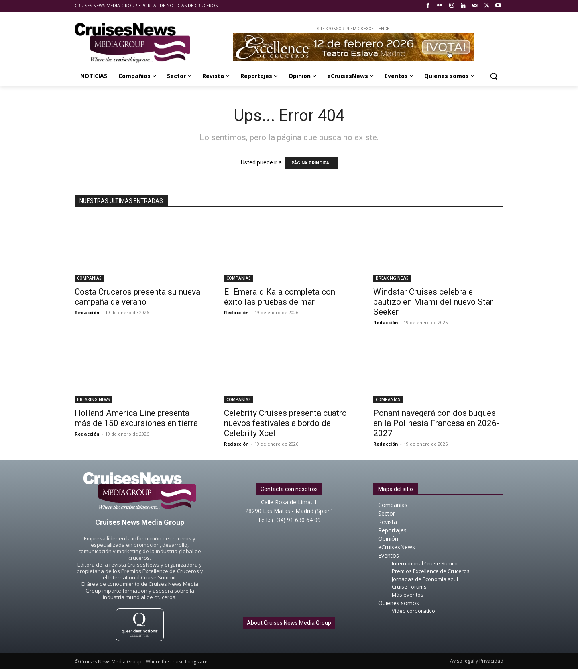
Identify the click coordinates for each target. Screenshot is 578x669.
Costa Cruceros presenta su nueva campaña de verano (137, 297)
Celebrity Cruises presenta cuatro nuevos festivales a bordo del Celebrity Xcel (285, 423)
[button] (493, 76)
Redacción (87, 312)
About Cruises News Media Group (289, 623)
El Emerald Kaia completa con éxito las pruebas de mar (279, 297)
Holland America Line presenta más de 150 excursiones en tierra (136, 418)
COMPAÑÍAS (89, 278)
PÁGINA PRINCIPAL (311, 163)
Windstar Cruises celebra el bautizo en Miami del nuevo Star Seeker (433, 302)
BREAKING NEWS (392, 278)
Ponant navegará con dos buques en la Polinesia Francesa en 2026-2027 (436, 423)
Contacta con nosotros (289, 489)
